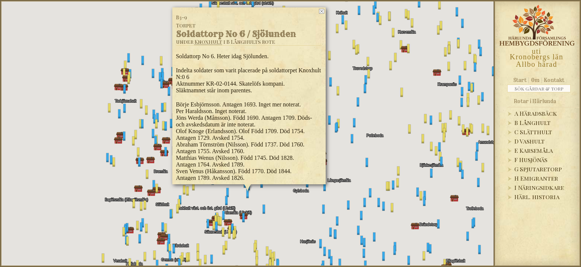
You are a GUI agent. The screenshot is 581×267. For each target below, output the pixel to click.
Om (535, 80)
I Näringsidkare (539, 187)
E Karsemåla (533, 150)
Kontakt (554, 80)
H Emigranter (536, 178)
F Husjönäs (530, 160)
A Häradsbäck (535, 113)
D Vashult (529, 141)
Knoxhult (208, 41)
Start (520, 80)
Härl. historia (537, 197)
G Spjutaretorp (538, 169)
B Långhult (532, 122)
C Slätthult (533, 132)
